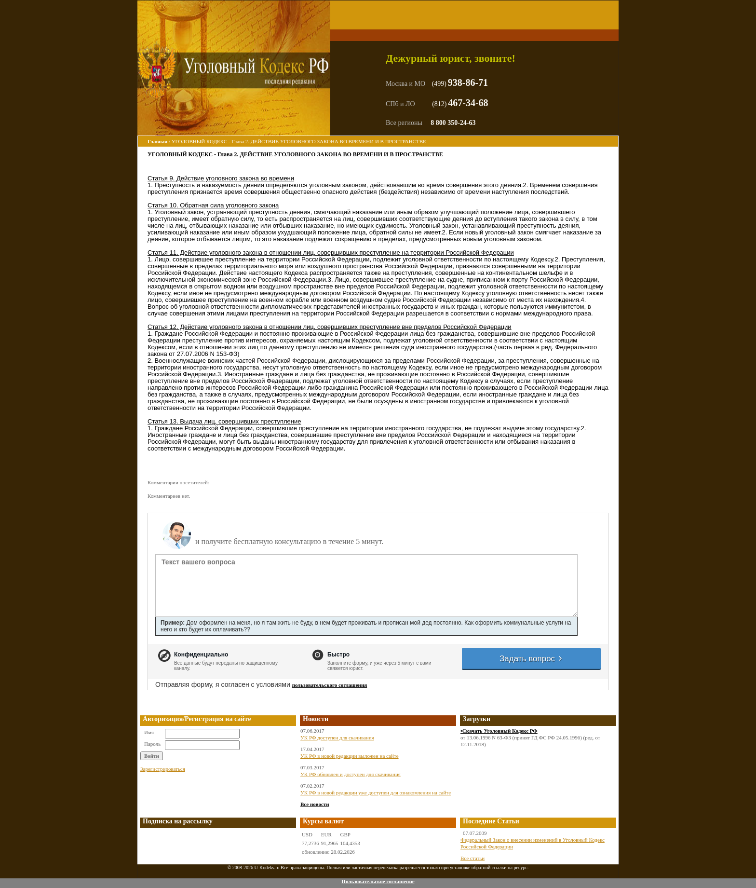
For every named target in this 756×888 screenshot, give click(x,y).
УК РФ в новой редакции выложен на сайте (349, 756)
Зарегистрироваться (162, 769)
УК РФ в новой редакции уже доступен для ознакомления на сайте (375, 792)
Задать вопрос (531, 658)
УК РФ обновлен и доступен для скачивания (350, 774)
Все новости (314, 804)
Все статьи (472, 858)
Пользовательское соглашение (377, 881)
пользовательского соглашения (329, 685)
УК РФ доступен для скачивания (337, 737)
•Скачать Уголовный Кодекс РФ (499, 731)
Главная (157, 141)
